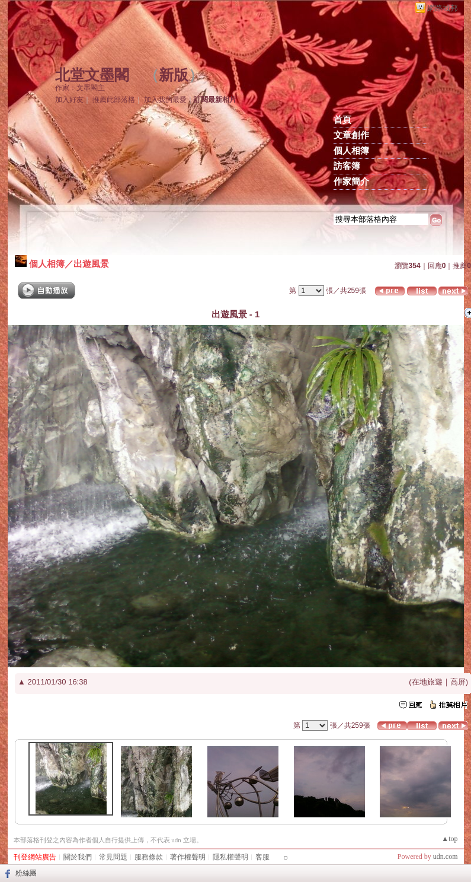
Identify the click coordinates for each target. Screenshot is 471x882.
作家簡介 (351, 181)
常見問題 (113, 857)
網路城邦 (442, 8)
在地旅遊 (427, 681)
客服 (262, 857)
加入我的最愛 (165, 99)
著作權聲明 (188, 857)
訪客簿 (347, 166)
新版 (173, 75)
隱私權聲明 (230, 857)
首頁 (342, 120)
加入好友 (69, 99)
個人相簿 (351, 150)
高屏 (458, 681)
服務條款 (148, 857)
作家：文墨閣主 (80, 88)
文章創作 (351, 135)
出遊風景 (91, 264)
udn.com (445, 856)
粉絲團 (26, 873)
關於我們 (77, 857)
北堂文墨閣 (92, 75)
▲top (449, 839)
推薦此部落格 (113, 99)
